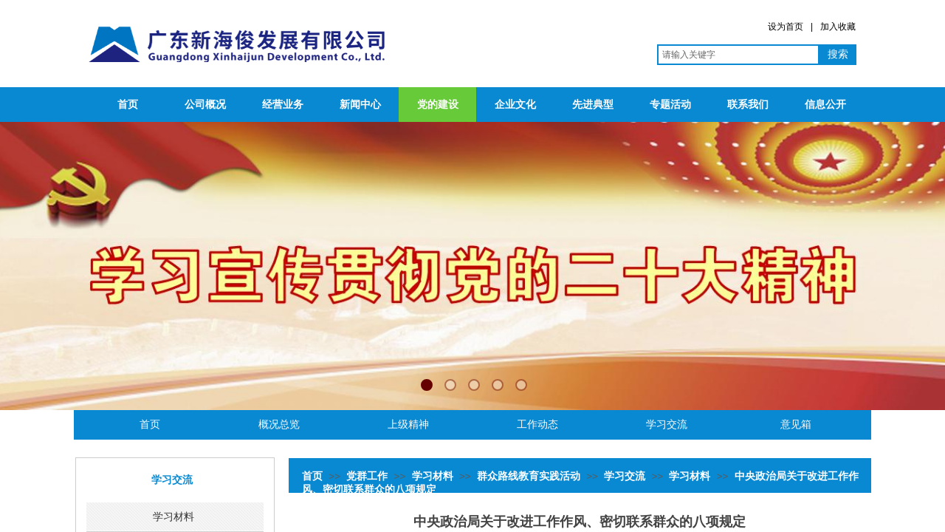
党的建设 (437, 104)
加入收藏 (838, 26)
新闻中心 (360, 104)
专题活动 (670, 104)
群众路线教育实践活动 (528, 476)
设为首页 (785, 26)
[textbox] (738, 54)
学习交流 (624, 476)
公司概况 (205, 104)
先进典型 (593, 104)
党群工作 (367, 476)
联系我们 (748, 104)
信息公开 (825, 104)
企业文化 (515, 104)
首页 (127, 104)
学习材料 (432, 476)
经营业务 (282, 104)
